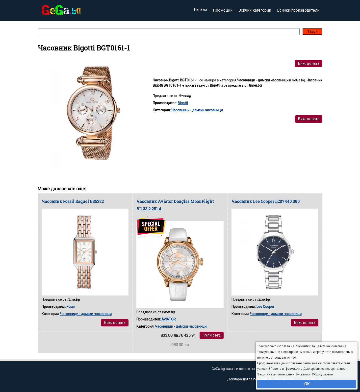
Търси (312, 31)
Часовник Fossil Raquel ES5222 (73, 201)
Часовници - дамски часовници (197, 110)
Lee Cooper (265, 307)
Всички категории (254, 10)
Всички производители (298, 10)
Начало (200, 10)
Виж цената (308, 63)
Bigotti (183, 103)
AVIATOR (168, 319)
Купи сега (212, 335)
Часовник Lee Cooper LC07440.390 (265, 201)
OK (306, 384)
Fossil (71, 307)
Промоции (222, 10)
